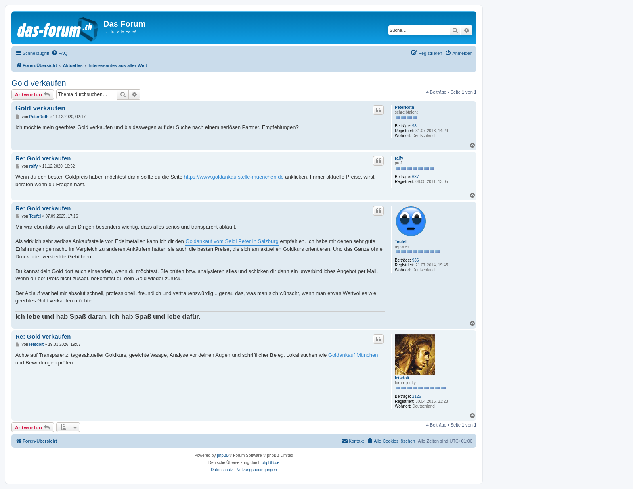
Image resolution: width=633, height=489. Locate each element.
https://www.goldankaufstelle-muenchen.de (234, 177)
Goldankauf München (353, 355)
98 (414, 126)
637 (415, 177)
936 (415, 260)
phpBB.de (270, 462)
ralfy (399, 158)
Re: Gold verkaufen (43, 158)
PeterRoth (404, 107)
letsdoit (402, 378)
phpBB (223, 455)
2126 (416, 396)
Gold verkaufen (38, 83)
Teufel (401, 241)
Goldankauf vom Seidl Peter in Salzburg (232, 241)
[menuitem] (59, 53)
